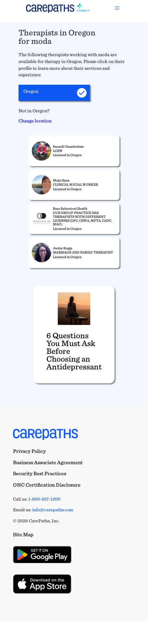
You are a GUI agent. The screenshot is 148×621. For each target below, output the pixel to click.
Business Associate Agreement (48, 462)
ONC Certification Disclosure (46, 485)
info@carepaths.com (52, 509)
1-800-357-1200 (44, 499)
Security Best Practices (39, 473)
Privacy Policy (29, 451)
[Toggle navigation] (117, 8)
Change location (35, 120)
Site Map (23, 534)
